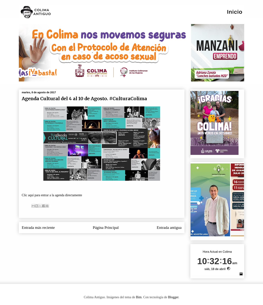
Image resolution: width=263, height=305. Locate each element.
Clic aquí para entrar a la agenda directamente (52, 195)
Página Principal (106, 227)
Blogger (173, 297)
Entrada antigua (169, 227)
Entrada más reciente (38, 227)
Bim (139, 297)
